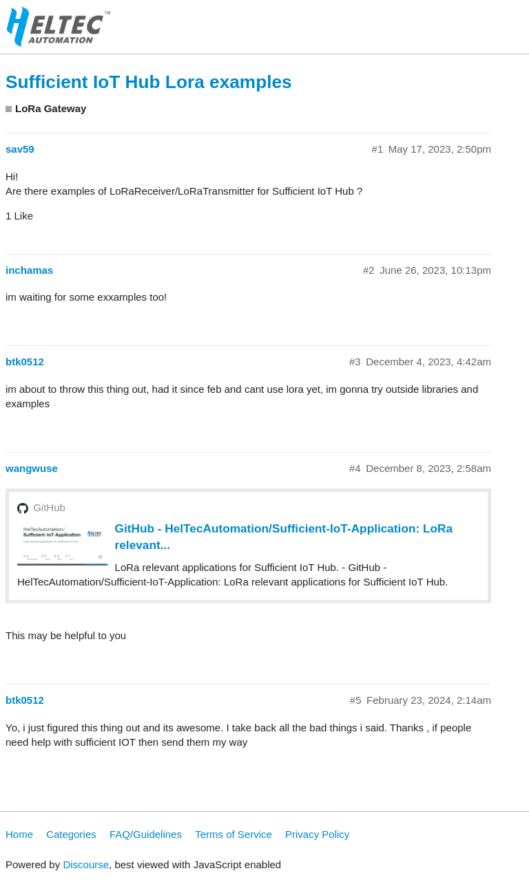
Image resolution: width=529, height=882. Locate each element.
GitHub (49, 507)
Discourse (86, 864)
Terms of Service (233, 834)
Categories (71, 834)
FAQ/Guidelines (146, 834)
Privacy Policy (317, 834)
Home (19, 834)
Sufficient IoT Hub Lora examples (149, 82)
